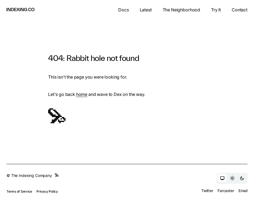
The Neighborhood (181, 9)
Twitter (207, 190)
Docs (123, 9)
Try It (216, 9)
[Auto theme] (222, 178)
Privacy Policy (47, 191)
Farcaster (226, 190)
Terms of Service (19, 191)
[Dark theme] (242, 178)
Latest (146, 9)
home (81, 94)
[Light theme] (232, 178)
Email (242, 190)
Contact (239, 9)
